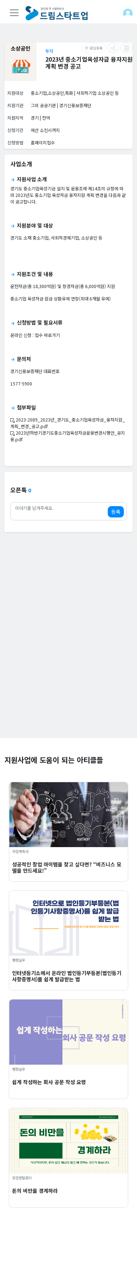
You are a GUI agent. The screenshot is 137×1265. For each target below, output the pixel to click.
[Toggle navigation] (14, 13)
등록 (116, 511)
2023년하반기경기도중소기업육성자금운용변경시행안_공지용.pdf (67, 436)
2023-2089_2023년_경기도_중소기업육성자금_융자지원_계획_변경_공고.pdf (67, 422)
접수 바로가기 (47, 335)
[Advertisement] (68, 669)
